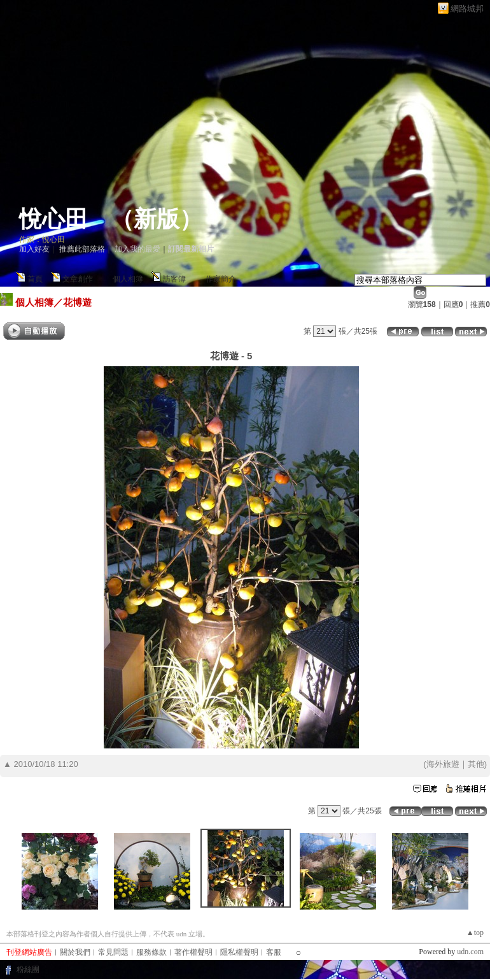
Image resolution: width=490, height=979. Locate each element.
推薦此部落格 (82, 249)
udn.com (470, 951)
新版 (156, 219)
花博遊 (77, 302)
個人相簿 (128, 279)
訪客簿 (174, 279)
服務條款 (151, 952)
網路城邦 (467, 8)
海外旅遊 (442, 764)
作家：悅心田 (42, 239)
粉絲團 (28, 969)
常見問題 (113, 952)
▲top (475, 932)
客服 (273, 952)
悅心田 (53, 219)
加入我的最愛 (137, 249)
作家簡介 (221, 279)
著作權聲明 (193, 952)
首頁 (35, 279)
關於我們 (75, 952)
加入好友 (34, 249)
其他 (476, 764)
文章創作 (77, 279)
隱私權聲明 (239, 952)
